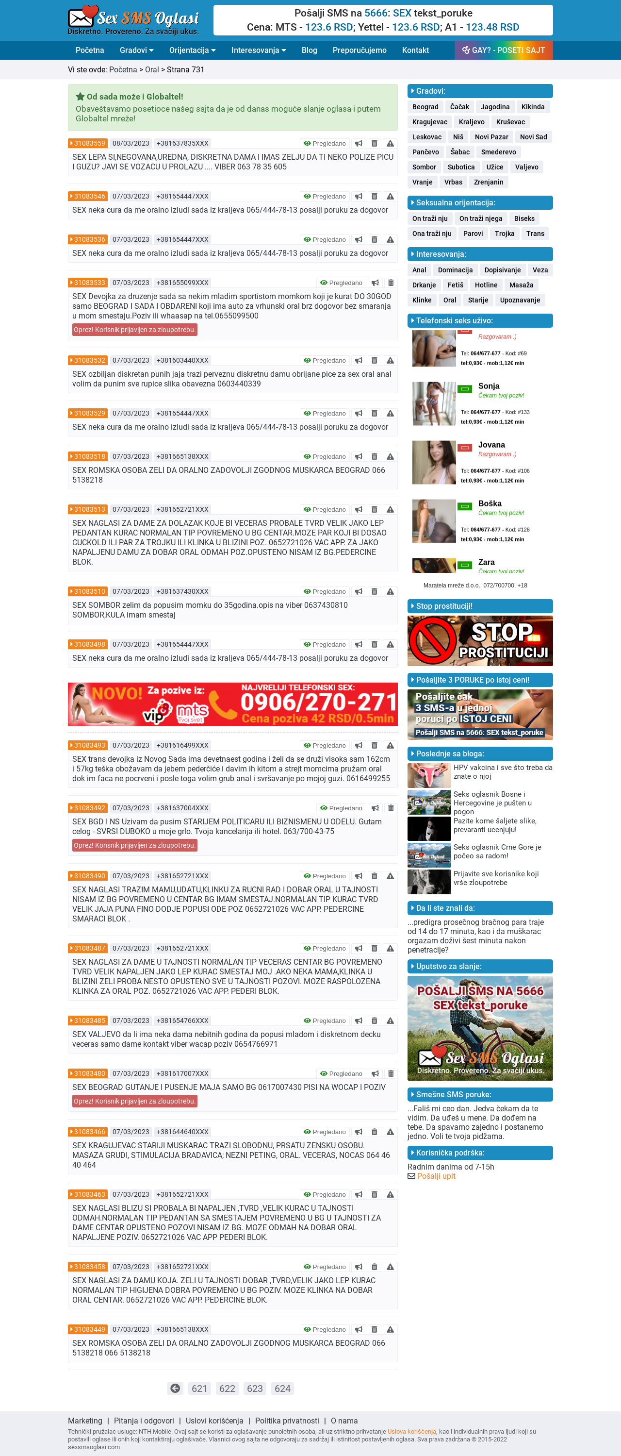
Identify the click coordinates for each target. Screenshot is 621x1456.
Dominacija (455, 270)
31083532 (89, 360)
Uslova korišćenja (412, 1431)
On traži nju (430, 218)
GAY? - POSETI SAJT (503, 50)
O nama (344, 1420)
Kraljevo (472, 122)
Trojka (505, 233)
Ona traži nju (432, 233)
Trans (535, 233)
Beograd (425, 107)
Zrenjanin (489, 182)
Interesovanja (258, 50)
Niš (458, 137)
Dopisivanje (503, 270)
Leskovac (426, 137)
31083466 (89, 1132)
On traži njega (481, 218)
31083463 (89, 1194)
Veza (540, 270)
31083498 (89, 644)
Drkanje (424, 285)
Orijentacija (192, 50)
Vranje (422, 182)
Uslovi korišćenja (215, 1420)
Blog (309, 50)
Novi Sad (533, 137)
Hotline (486, 285)
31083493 (89, 745)
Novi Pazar (491, 137)
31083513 (89, 509)
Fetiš (455, 285)
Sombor (424, 167)
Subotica (461, 167)
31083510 (89, 591)
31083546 (89, 196)
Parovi (473, 233)
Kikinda (533, 107)
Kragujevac (429, 122)
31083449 (89, 1329)
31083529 (89, 413)
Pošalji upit (436, 1176)
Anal (419, 270)
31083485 (89, 1020)
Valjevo (527, 167)
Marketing (85, 1420)
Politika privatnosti (287, 1420)
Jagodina (495, 107)
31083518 (89, 456)
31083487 (89, 948)
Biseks (524, 218)
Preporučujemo (360, 50)
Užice (495, 167)
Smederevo (498, 152)
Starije (478, 300)
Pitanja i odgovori (144, 1420)
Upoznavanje (520, 300)
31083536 (89, 239)
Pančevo (425, 152)
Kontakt (415, 50)
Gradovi (137, 50)
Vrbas (453, 182)
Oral (152, 69)
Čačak (459, 107)
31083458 (89, 1267)
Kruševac (510, 122)
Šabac (460, 152)
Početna (90, 50)
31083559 (89, 143)
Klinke (422, 300)
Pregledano (325, 143)
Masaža (521, 285)
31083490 (89, 876)
